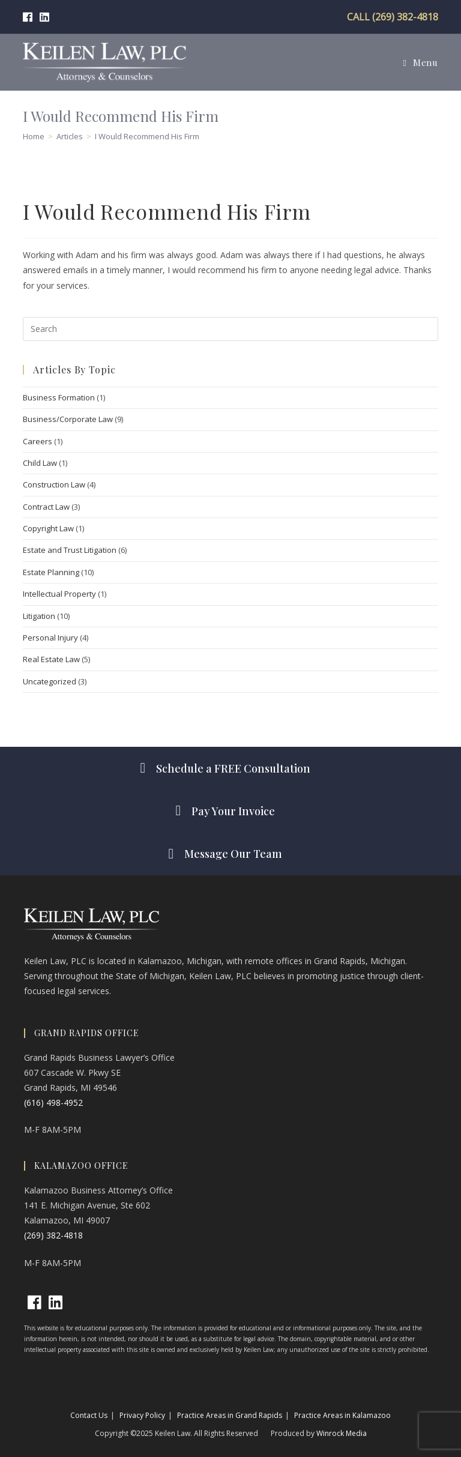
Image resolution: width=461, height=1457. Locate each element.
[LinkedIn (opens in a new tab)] (44, 17)
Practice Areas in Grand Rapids (229, 1415)
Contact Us (88, 1415)
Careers (37, 441)
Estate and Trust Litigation (69, 549)
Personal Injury (50, 637)
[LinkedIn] (55, 1302)
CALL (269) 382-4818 (392, 16)
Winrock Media (341, 1433)
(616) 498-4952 (53, 1102)
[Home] (33, 136)
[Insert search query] (230, 329)
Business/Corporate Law (68, 419)
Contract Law (46, 506)
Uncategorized (49, 681)
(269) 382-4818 (53, 1235)
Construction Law (54, 484)
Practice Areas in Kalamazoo (342, 1415)
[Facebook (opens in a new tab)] (29, 17)
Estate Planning (51, 572)
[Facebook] (34, 1302)
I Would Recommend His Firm (147, 136)
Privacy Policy (142, 1415)
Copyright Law (48, 528)
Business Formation (59, 397)
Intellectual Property (59, 593)
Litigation (39, 616)
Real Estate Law (51, 659)
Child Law (40, 462)
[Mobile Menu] (420, 62)
